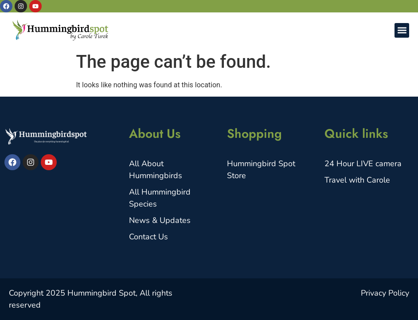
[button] (402, 30)
